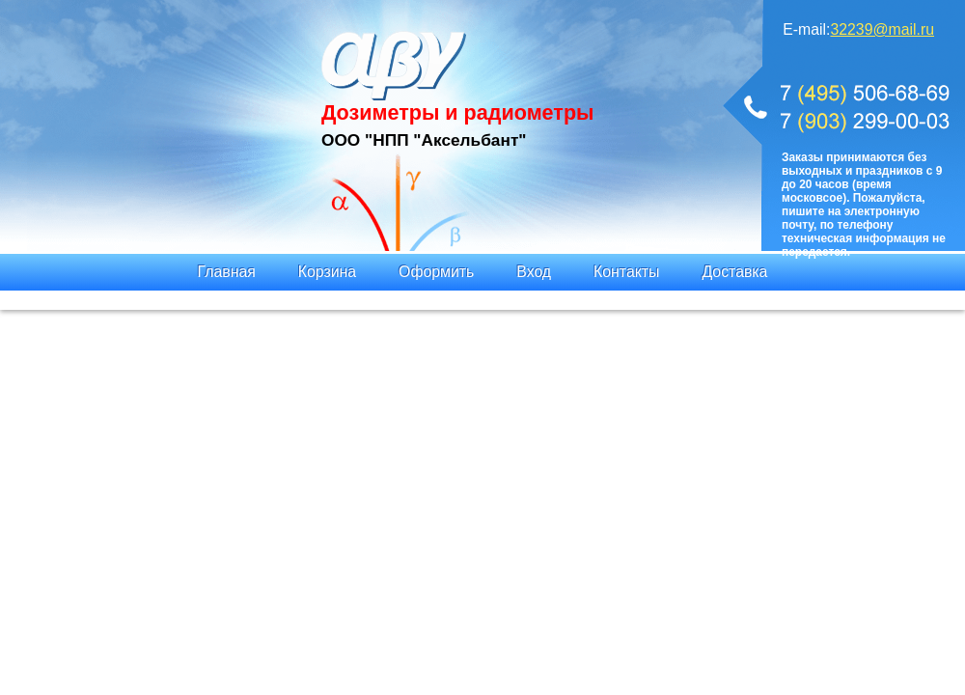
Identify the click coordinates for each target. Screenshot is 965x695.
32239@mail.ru (882, 29)
